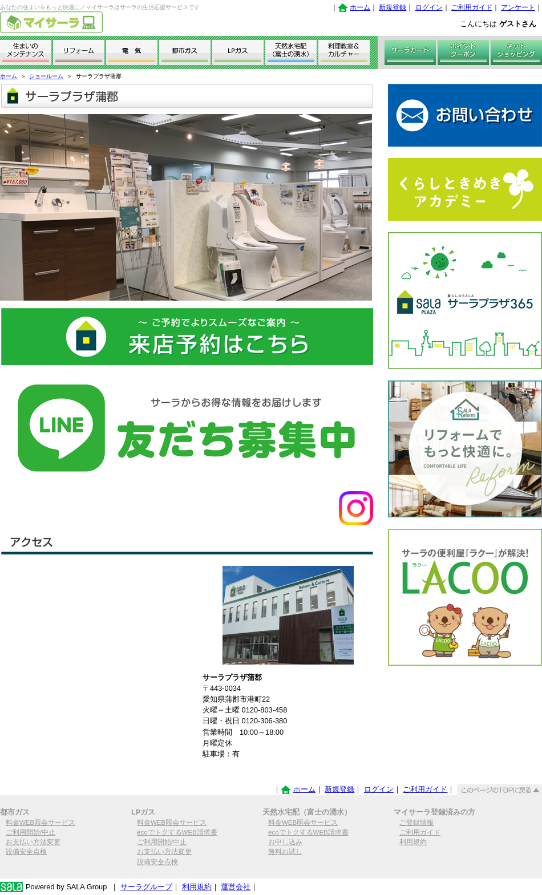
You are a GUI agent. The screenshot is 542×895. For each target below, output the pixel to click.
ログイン (429, 7)
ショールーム (46, 76)
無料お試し (285, 851)
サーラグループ (146, 886)
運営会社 (235, 886)
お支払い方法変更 (33, 842)
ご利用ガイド (471, 7)
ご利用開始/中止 (30, 832)
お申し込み (285, 842)
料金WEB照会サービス (40, 822)
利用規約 (413, 842)
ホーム (360, 7)
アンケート (518, 7)
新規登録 (392, 7)
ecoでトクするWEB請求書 (177, 832)
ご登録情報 (416, 822)
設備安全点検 (26, 851)
